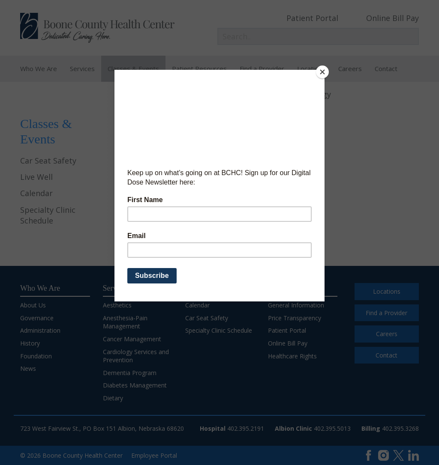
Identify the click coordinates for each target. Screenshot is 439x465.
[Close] (322, 72)
